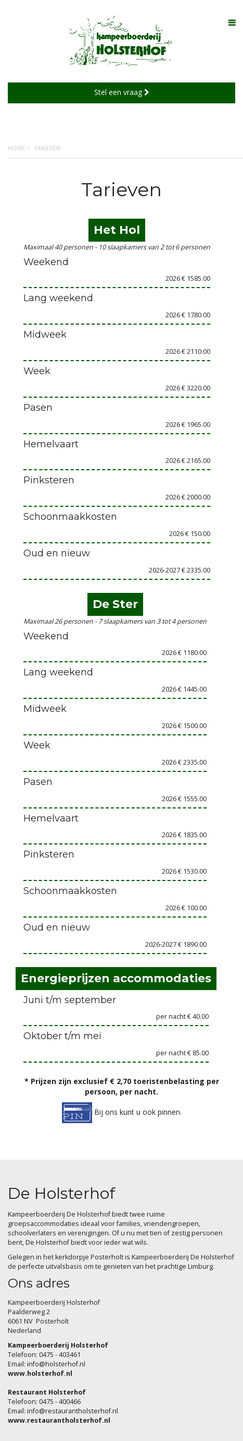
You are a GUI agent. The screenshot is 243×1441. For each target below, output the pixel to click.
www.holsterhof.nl (40, 1373)
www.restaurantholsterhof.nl (59, 1420)
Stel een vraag (121, 92)
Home (16, 148)
